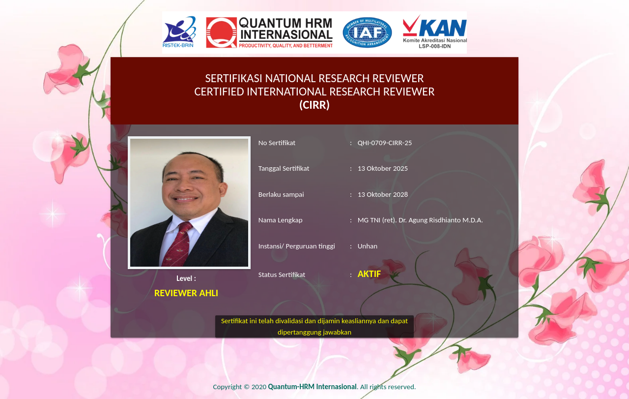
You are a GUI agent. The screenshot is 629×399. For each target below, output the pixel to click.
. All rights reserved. (342, 386)
